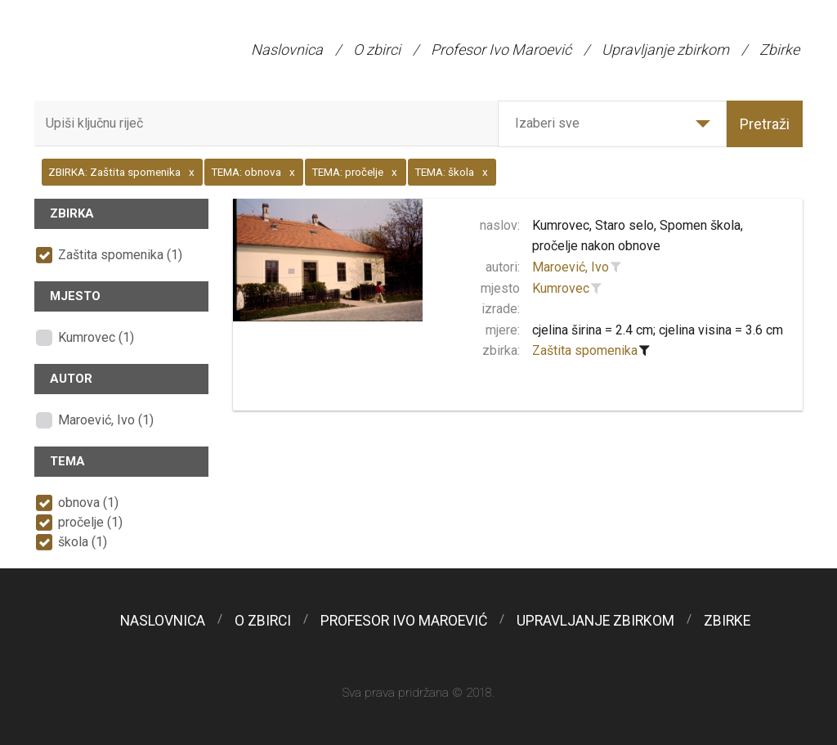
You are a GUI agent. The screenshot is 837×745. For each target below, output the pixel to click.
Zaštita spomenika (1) (120, 255)
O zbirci (377, 49)
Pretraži (765, 123)
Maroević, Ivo (570, 267)
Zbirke (779, 49)
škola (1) (82, 542)
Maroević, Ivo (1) (106, 420)
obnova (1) (88, 502)
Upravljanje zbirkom (665, 49)
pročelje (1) (90, 522)
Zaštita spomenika (585, 350)
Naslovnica (287, 49)
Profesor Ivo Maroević (501, 49)
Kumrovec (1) (96, 337)
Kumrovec (560, 288)
